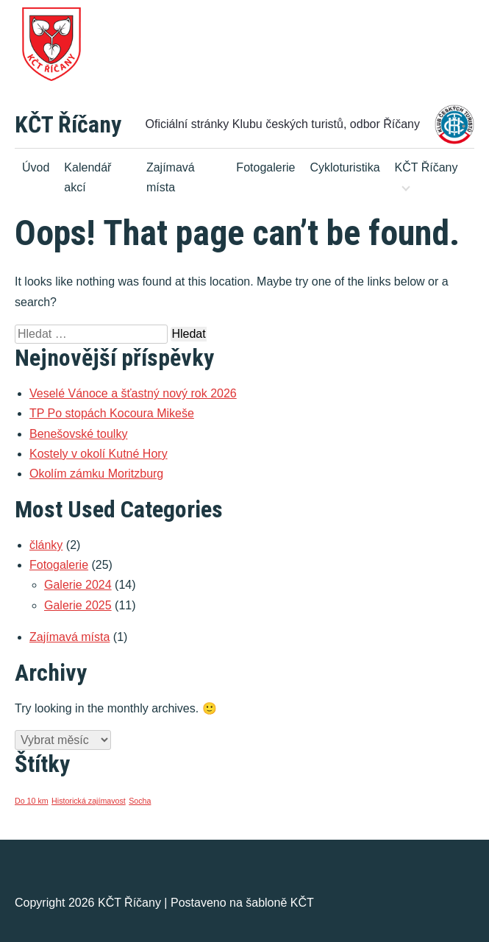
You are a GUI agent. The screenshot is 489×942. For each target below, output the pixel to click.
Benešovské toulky (78, 434)
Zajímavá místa (170, 177)
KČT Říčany (68, 124)
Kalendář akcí (87, 177)
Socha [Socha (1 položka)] (140, 800)
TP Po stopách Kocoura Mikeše (111, 413)
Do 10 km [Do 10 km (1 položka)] (32, 800)
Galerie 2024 (78, 584)
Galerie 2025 (78, 605)
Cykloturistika (344, 167)
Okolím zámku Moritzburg (96, 473)
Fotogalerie (265, 167)
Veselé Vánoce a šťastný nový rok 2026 (133, 393)
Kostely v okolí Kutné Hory (98, 453)
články (46, 545)
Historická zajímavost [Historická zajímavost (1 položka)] (88, 800)
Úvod (35, 167)
